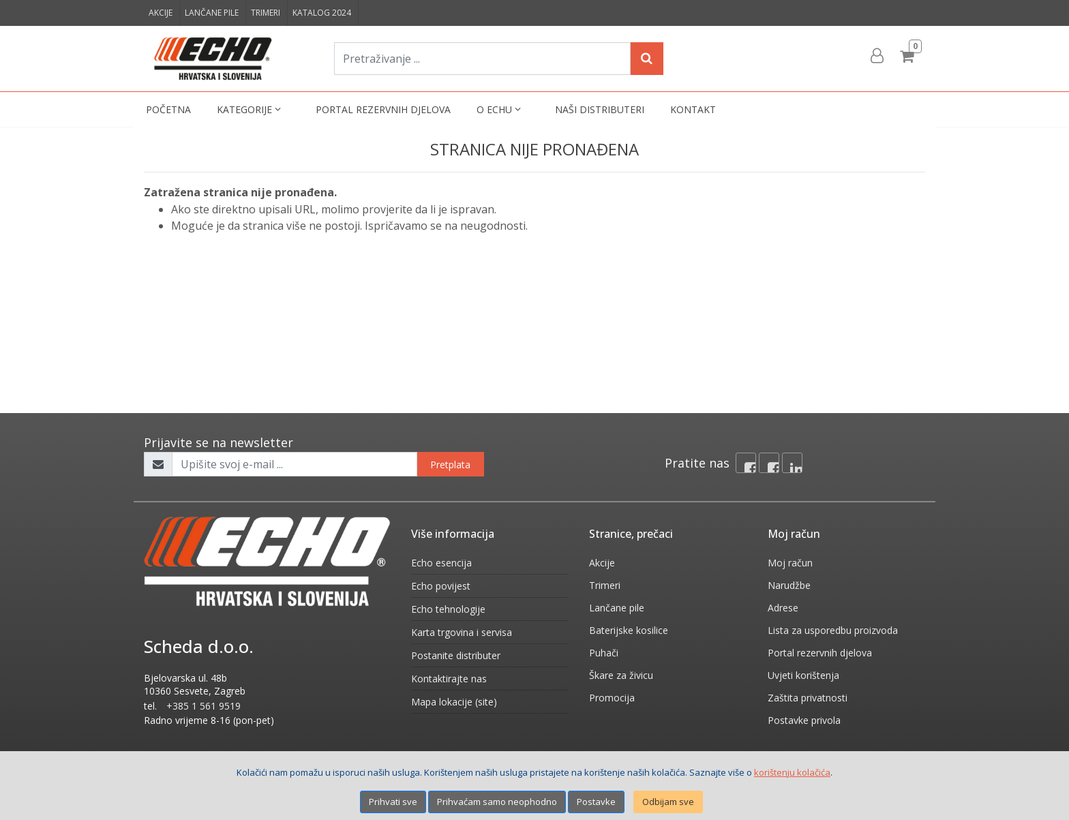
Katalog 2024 (321, 12)
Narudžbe (789, 585)
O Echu (500, 109)
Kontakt (693, 109)
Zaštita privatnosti (807, 697)
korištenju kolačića (792, 772)
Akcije (160, 12)
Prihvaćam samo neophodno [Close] (497, 801)
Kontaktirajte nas (449, 678)
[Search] (647, 58)
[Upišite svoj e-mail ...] (294, 464)
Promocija (612, 697)
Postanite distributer (455, 655)
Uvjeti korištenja (803, 675)
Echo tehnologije (448, 609)
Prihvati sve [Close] (393, 801)
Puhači (603, 652)
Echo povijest (440, 585)
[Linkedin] (792, 463)
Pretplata (450, 464)
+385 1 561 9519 (203, 705)
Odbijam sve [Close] (668, 801)
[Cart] (908, 56)
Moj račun (790, 562)
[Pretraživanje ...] (482, 58)
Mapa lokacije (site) (454, 701)
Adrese (783, 607)
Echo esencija (441, 562)
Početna (168, 109)
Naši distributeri (599, 109)
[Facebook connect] (769, 463)
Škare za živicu (621, 675)
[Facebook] (746, 463)
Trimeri (265, 12)
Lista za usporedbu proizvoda (833, 630)
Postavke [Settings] (596, 801)
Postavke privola (804, 720)
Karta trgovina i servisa (461, 632)
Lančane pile (212, 12)
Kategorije (250, 109)
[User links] (876, 56)
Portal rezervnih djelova (383, 109)
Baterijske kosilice (628, 630)
